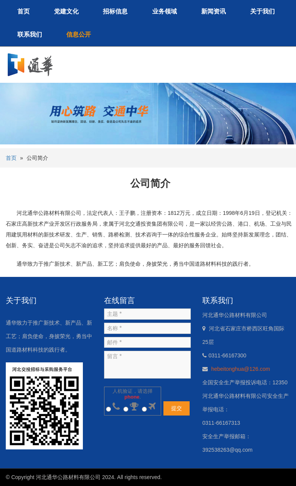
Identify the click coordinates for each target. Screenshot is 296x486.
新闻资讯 (213, 11)
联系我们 (29, 34)
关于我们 (262, 11)
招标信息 (115, 11)
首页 (23, 11)
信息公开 (78, 34)
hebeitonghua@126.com (240, 369)
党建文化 (66, 11)
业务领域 (164, 11)
